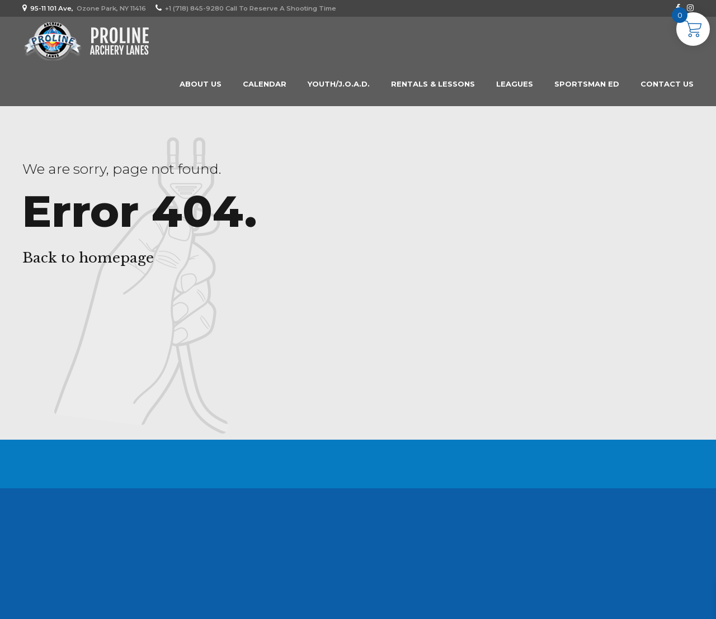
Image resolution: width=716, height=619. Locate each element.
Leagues (514, 83)
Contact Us (667, 83)
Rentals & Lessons (433, 83)
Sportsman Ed (586, 83)
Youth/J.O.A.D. (339, 83)
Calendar (264, 83)
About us (201, 83)
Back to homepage (88, 257)
